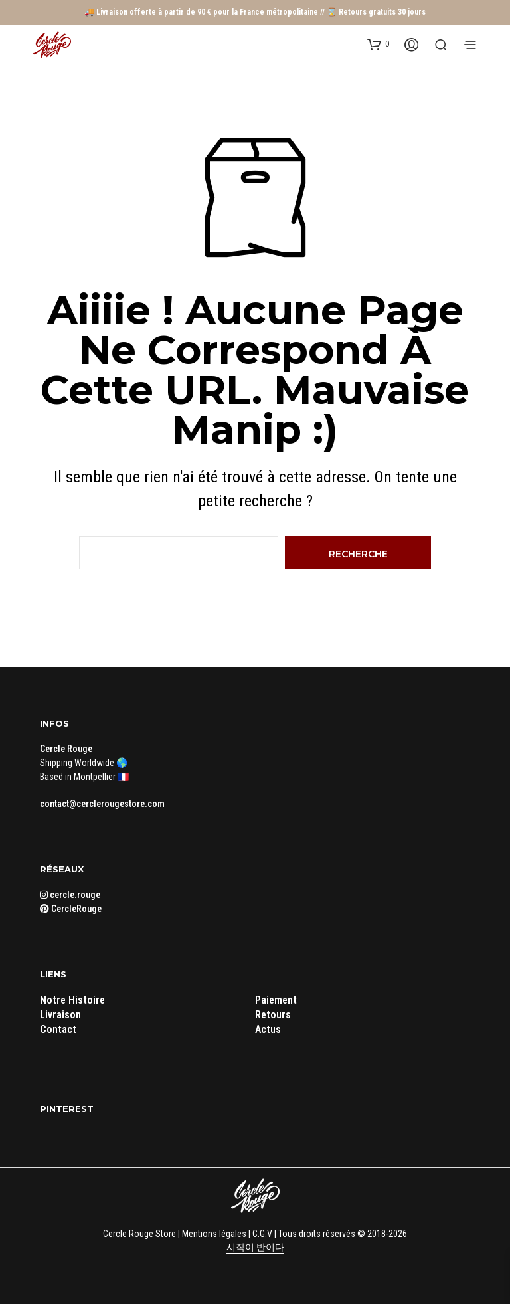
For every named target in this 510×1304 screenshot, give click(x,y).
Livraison (60, 1014)
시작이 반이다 (255, 1247)
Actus (268, 1029)
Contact (58, 1029)
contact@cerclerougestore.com (102, 803)
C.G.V (262, 1234)
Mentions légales (214, 1234)
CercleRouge (71, 908)
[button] (378, 43)
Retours (273, 1014)
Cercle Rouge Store (139, 1234)
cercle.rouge (70, 894)
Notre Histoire (72, 1000)
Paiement (276, 1000)
